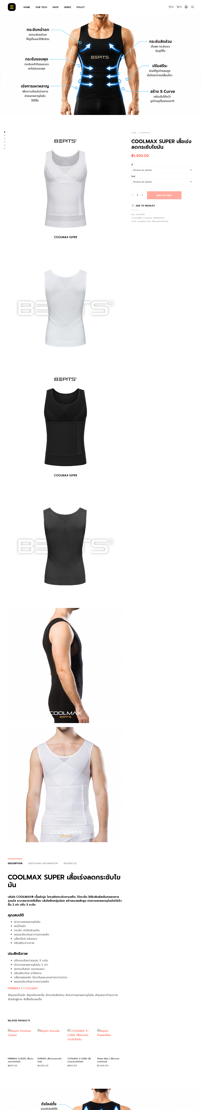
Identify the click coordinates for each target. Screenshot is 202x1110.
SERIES (67, 7)
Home (133, 133)
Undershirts (144, 133)
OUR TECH (41, 7)
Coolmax (147, 218)
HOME (26, 7)
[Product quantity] (137, 195)
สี (132, 164)
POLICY (81, 7)
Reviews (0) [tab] (70, 863)
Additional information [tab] (43, 863)
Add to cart (164, 195)
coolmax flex (144, 221)
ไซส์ (133, 176)
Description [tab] (15, 863)
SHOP (55, 7)
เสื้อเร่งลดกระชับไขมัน (160, 221)
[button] (171, 7)
